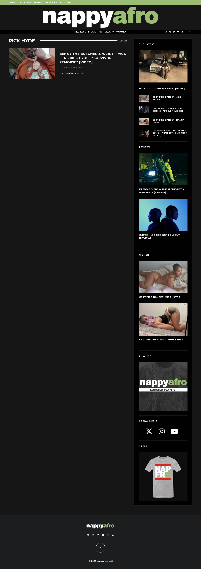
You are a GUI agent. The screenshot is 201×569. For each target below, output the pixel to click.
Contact (25, 2)
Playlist (39, 2)
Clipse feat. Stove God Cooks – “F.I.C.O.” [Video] (167, 109)
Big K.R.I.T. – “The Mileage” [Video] (162, 88)
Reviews (80, 31)
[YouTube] (178, 32)
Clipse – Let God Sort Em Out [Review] (159, 236)
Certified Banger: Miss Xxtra (166, 98)
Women (121, 31)
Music (92, 31)
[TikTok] (182, 32)
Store (68, 2)
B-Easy (66, 67)
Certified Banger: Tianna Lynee (168, 121)
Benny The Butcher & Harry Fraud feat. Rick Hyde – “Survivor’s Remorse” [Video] (92, 58)
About (14, 2)
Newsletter (54, 2)
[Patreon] (174, 32)
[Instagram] (170, 32)
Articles (105, 31)
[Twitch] (186, 32)
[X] (166, 32)
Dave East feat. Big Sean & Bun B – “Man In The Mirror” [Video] (169, 133)
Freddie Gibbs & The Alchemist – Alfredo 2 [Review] (161, 191)
